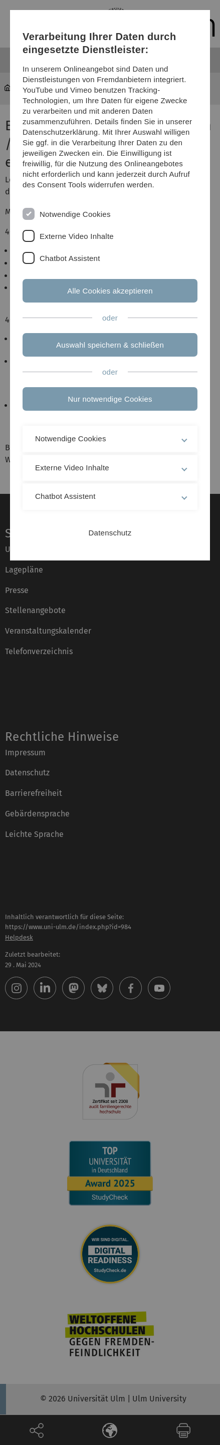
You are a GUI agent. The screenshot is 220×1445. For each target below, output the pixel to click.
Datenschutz (110, 532)
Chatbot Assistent (70, 258)
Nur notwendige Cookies (110, 399)
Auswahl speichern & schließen (110, 345)
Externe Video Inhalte (77, 236)
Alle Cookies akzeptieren (110, 290)
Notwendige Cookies (75, 214)
